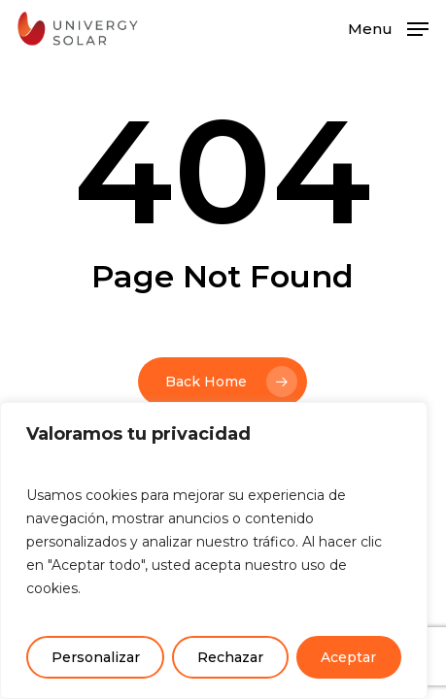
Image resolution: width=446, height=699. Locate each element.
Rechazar (230, 657)
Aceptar (348, 657)
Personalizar (95, 657)
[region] (214, 550)
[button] (388, 27)
